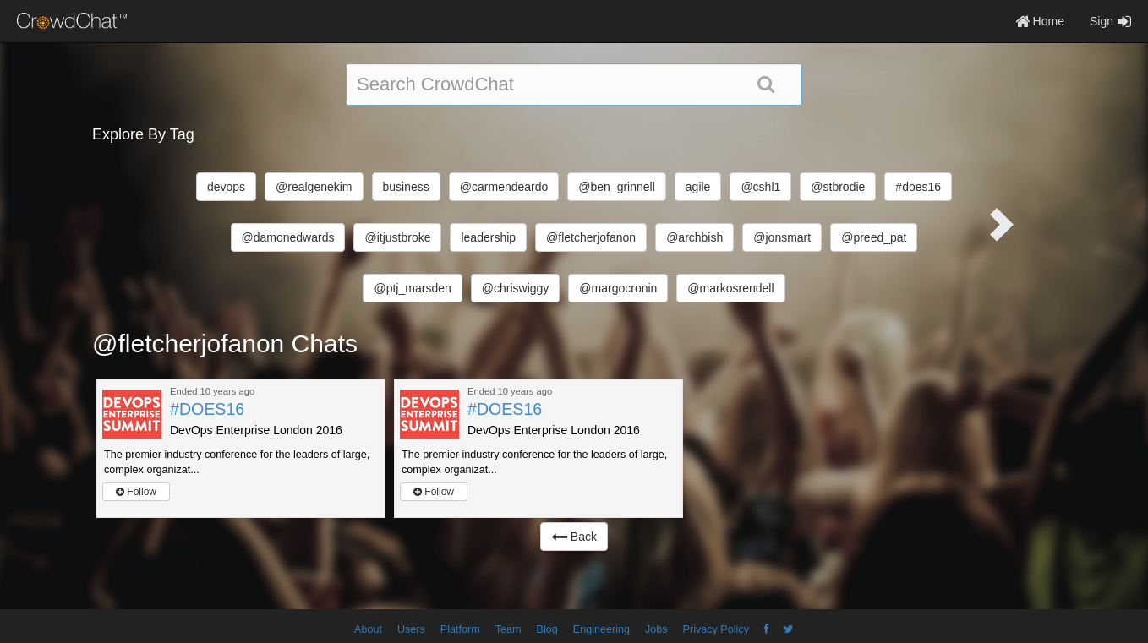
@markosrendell (730, 288)
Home (1039, 21)
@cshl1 (760, 186)
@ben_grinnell (616, 186)
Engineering (601, 629)
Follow (136, 492)
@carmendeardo (504, 186)
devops (226, 186)
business (406, 186)
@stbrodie (838, 186)
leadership (488, 237)
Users (411, 629)
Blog (547, 629)
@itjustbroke (397, 237)
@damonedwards (288, 237)
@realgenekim (314, 186)
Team (508, 629)
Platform (460, 629)
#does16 (918, 186)
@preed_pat (873, 237)
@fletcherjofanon (591, 237)
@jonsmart (782, 237)
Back (574, 536)
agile (698, 186)
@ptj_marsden (412, 288)
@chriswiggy (515, 288)
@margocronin (618, 288)
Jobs (656, 629)
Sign (1110, 21)
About (368, 629)
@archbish (694, 237)
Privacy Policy (716, 629)
